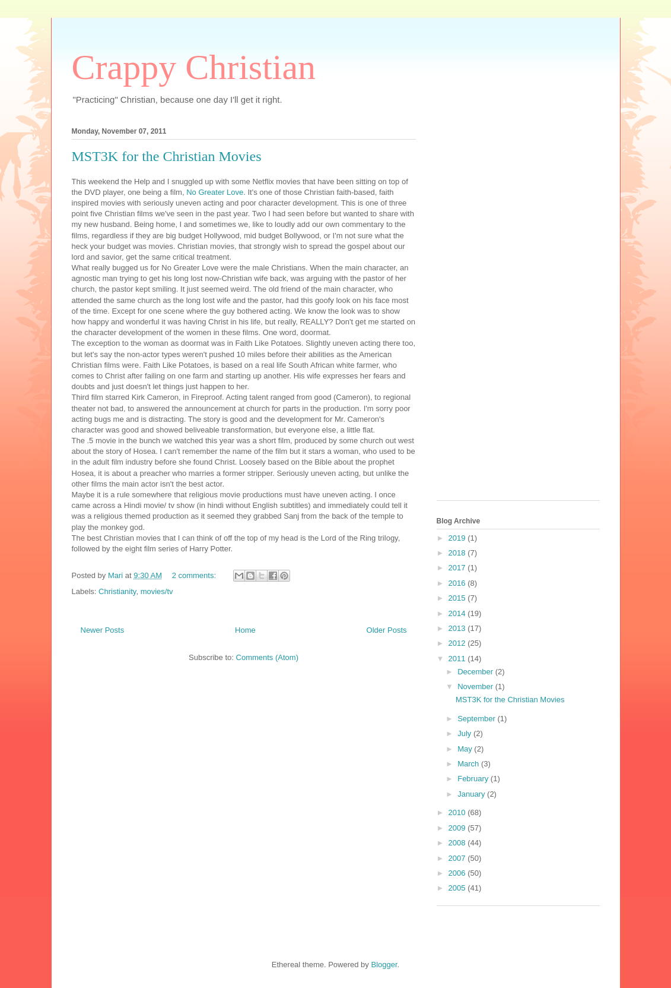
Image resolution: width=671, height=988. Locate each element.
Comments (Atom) (267, 657)
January (472, 794)
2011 (458, 658)
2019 (458, 538)
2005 (458, 887)
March (469, 763)
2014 (458, 613)
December (476, 671)
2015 (458, 598)
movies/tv (157, 591)
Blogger (384, 964)
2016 (458, 583)
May (465, 748)
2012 (458, 643)
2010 (458, 812)
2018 (458, 552)
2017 (458, 567)
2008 (458, 842)
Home (245, 630)
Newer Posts (103, 630)
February (474, 778)
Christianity (117, 591)
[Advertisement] (484, 310)
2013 (458, 628)
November (476, 686)
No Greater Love (214, 192)
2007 (458, 858)
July (465, 733)
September (477, 718)
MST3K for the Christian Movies (167, 156)
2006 (458, 873)
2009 (458, 827)
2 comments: (195, 575)
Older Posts (387, 630)
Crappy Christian (194, 67)
